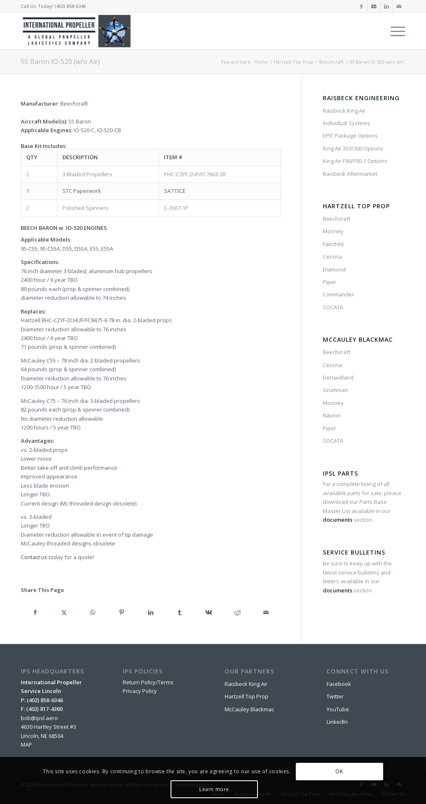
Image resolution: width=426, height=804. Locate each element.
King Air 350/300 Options (353, 148)
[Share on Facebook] (35, 612)
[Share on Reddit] (237, 612)
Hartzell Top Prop (246, 696)
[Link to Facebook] (361, 6)
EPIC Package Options (350, 135)
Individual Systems (346, 123)
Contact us (34, 557)
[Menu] (395, 31)
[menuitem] (395, 31)
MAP (26, 744)
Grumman (335, 390)
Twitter (335, 696)
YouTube (338, 709)
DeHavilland (338, 377)
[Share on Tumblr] (179, 612)
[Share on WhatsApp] (93, 612)
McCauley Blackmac (249, 709)
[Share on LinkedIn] (150, 612)
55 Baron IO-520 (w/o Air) (60, 61)
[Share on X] (64, 612)
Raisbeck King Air (344, 110)
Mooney (333, 231)
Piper (329, 282)
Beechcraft (336, 218)
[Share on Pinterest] (121, 612)
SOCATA (333, 307)
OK (339, 771)
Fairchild (333, 244)
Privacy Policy (140, 691)
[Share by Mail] (266, 612)
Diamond (334, 269)
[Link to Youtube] (374, 6)
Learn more (214, 789)
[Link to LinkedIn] (386, 6)
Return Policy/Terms (148, 682)
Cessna (332, 256)
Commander (338, 294)
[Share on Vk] (208, 612)
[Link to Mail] (399, 6)
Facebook (339, 684)
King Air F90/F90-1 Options (355, 161)
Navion (332, 415)
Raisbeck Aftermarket (350, 174)
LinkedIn (337, 721)
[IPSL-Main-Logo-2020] (78, 31)
